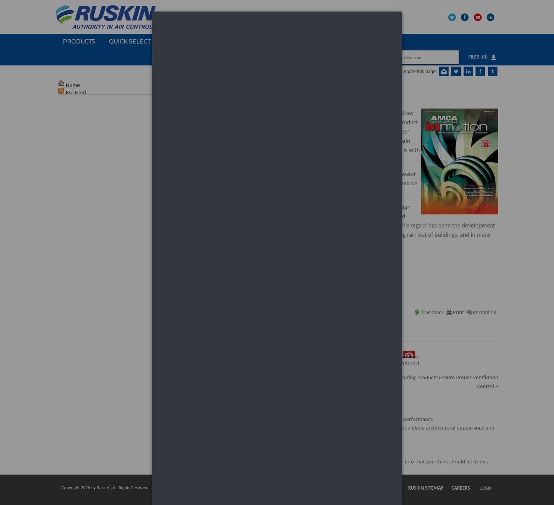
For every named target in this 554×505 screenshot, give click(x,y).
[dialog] (277, 41)
